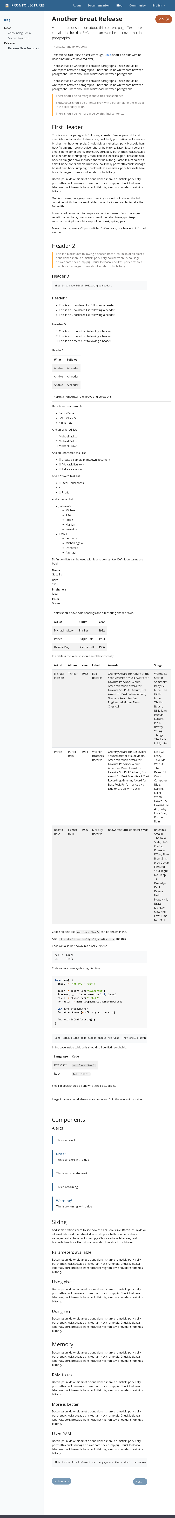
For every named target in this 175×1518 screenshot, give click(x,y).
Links (108, 55)
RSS (163, 19)
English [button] (157, 5)
